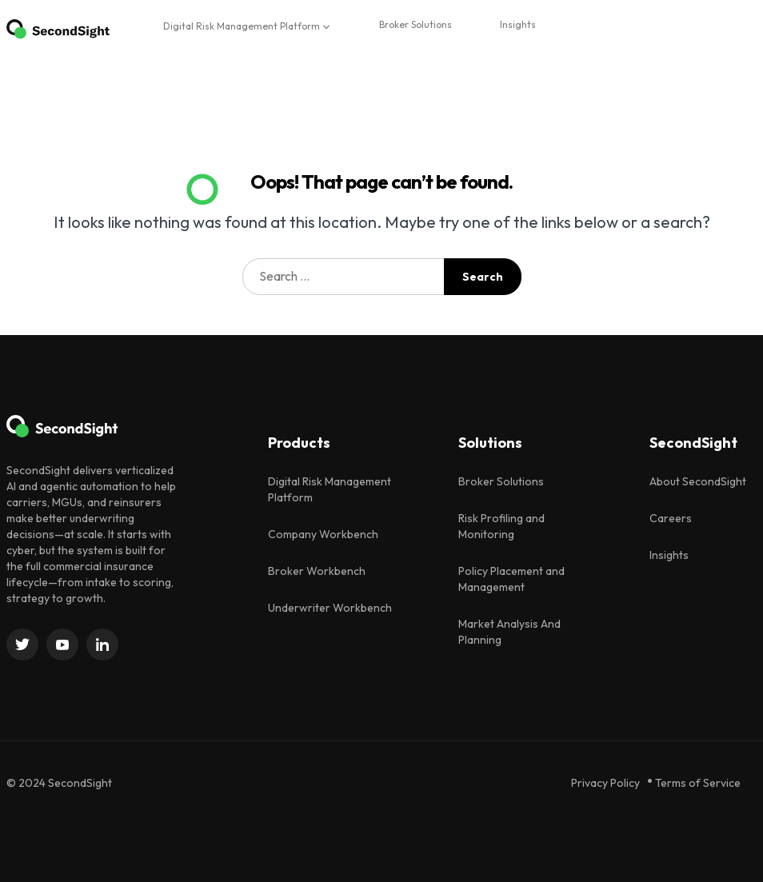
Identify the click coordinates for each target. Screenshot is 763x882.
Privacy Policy (605, 783)
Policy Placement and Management (511, 579)
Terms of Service (698, 783)
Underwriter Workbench (330, 608)
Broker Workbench (317, 571)
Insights (518, 24)
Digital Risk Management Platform (241, 26)
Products (299, 442)
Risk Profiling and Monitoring (501, 526)
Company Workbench (323, 534)
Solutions (490, 442)
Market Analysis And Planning (509, 632)
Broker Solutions (415, 24)
